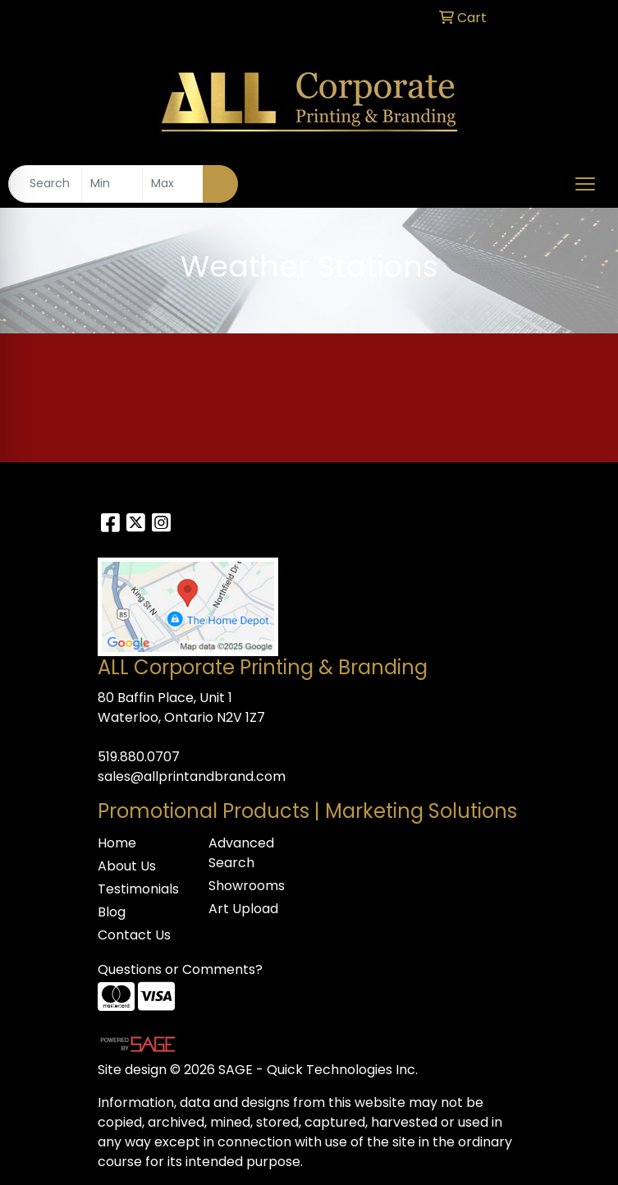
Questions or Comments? (180, 969)
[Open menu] (585, 184)
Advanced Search (241, 853)
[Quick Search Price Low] (112, 184)
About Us (127, 866)
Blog (112, 912)
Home (117, 843)
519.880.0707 (139, 756)
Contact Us (134, 934)
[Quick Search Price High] (173, 184)
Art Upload (243, 908)
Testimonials (138, 889)
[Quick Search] (45, 184)
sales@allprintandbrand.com (192, 776)
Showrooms (246, 885)
